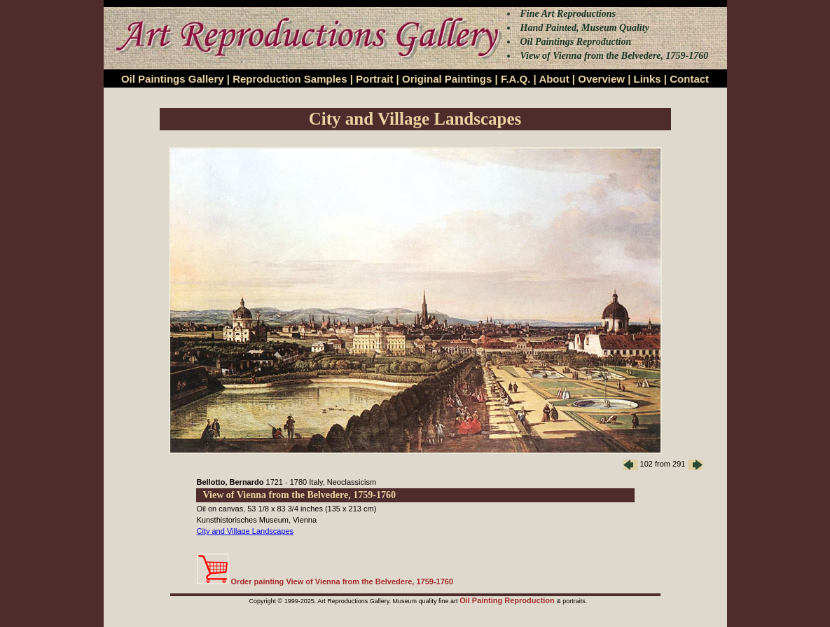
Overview (601, 79)
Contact (689, 79)
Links (647, 79)
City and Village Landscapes (245, 531)
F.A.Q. (516, 79)
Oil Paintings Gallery (172, 79)
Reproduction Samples (290, 79)
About (554, 79)
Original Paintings (447, 79)
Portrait (374, 79)
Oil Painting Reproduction (508, 600)
